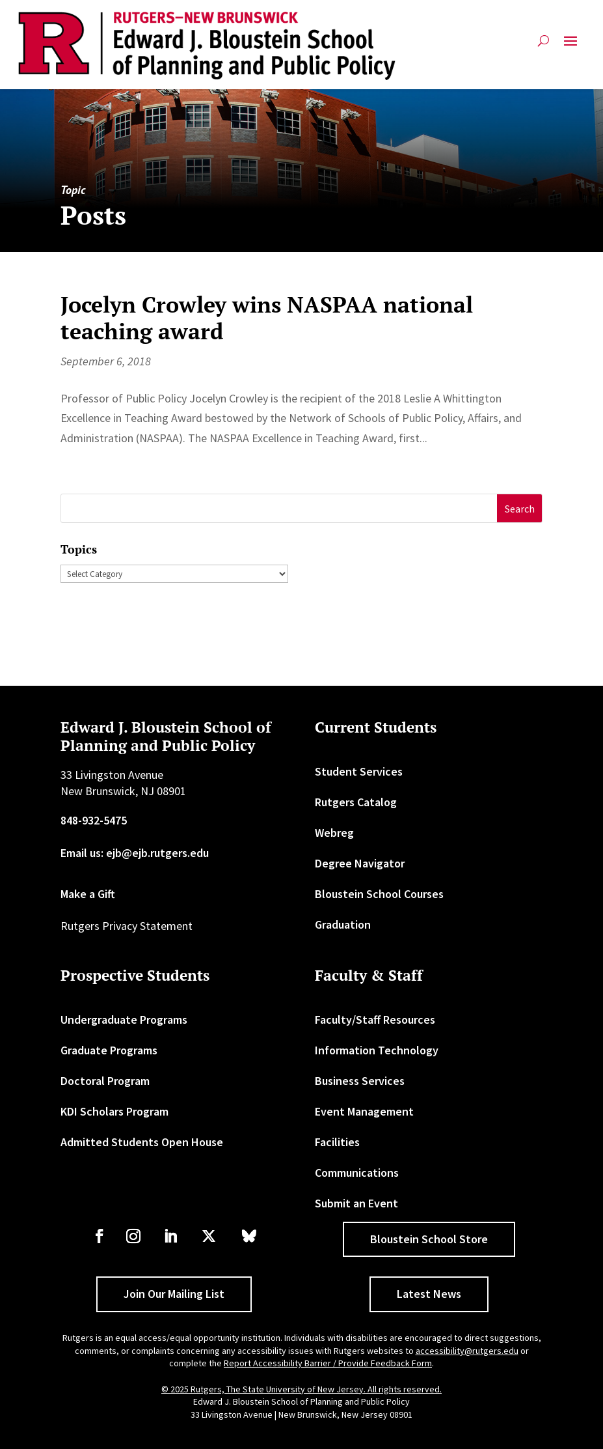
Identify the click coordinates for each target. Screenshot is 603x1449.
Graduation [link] (343, 924)
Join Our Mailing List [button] (174, 1293)
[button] (570, 46)
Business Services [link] (360, 1080)
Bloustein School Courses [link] (379, 893)
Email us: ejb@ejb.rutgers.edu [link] (134, 852)
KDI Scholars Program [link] (114, 1111)
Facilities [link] (337, 1141)
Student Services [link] (359, 771)
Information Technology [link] (376, 1050)
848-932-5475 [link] (93, 820)
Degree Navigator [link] (360, 863)
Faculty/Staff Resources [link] (375, 1019)
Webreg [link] (334, 832)
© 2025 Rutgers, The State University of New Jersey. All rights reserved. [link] (301, 1389)
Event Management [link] (364, 1111)
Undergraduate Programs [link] (123, 1019)
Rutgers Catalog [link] (356, 802)
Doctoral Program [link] (105, 1080)
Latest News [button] (429, 1293)
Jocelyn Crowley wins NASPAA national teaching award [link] (266, 318)
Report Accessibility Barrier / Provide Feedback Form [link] (328, 1363)
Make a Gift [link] (87, 893)
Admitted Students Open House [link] (141, 1141)
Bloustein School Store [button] (429, 1238)
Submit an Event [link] (356, 1203)
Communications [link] (357, 1172)
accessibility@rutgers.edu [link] (467, 1351)
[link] (206, 46)
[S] (279, 508)
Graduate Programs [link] (108, 1050)
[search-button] (543, 46)
